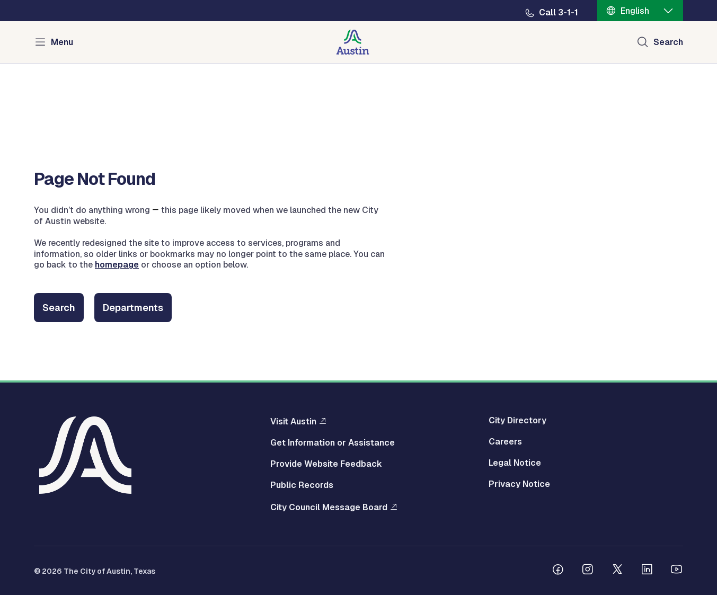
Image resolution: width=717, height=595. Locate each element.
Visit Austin (293, 421)
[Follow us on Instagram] (587, 570)
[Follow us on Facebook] (558, 570)
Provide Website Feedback (326, 464)
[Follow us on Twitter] (617, 570)
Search (58, 307)
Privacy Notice (519, 484)
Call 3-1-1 (558, 12)
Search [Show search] (668, 42)
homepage (117, 264)
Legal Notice (515, 463)
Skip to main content (42, 0)
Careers (505, 442)
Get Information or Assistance (332, 443)
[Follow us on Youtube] (676, 570)
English (635, 10)
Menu (62, 42)
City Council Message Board (328, 507)
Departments (133, 307)
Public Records (301, 485)
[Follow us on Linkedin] (647, 570)
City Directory (517, 420)
